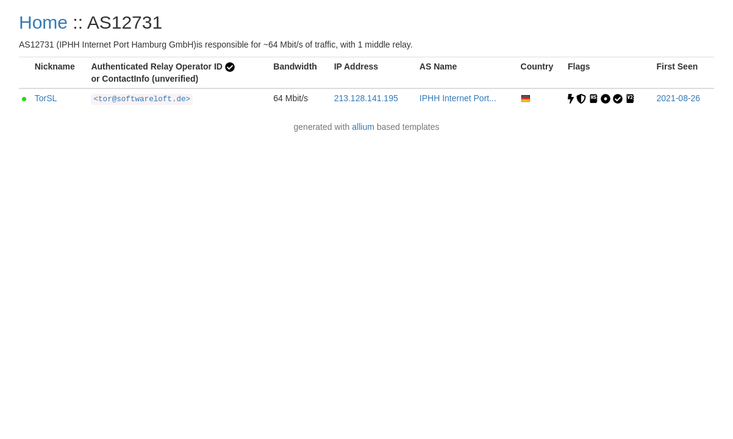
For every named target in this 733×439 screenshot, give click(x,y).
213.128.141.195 (366, 98)
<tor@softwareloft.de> (141, 99)
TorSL (46, 98)
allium (363, 127)
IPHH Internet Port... (458, 98)
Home (43, 22)
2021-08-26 (679, 98)
